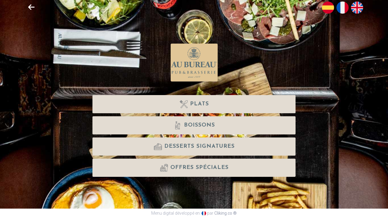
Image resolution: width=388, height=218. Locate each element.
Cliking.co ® (225, 213)
